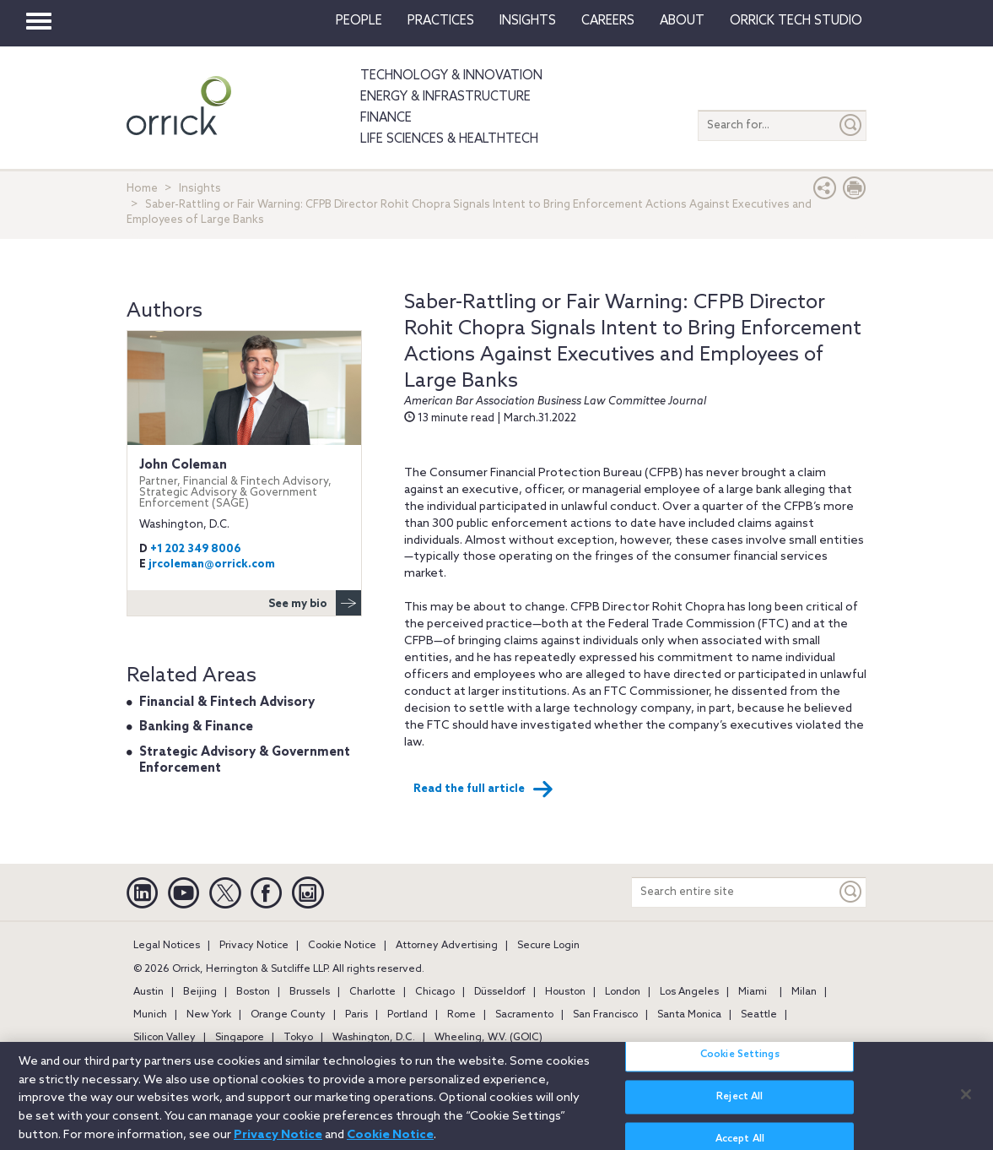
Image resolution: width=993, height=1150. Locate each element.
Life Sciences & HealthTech (449, 139)
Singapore (239, 1038)
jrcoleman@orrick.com (211, 564)
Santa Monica (689, 1015)
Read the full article (483, 789)
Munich (150, 1015)
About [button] (682, 21)
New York (208, 1015)
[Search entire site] (734, 892)
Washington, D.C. (373, 1038)
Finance (386, 118)
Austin (148, 992)
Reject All (739, 1107)
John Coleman (244, 484)
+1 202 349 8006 (195, 549)
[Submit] (851, 125)
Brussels (309, 992)
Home (142, 188)
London (622, 992)
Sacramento (524, 1015)
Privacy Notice (254, 946)
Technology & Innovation (451, 76)
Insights (200, 188)
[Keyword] (851, 892)
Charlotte (372, 992)
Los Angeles (689, 992)
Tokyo (298, 1038)
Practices (440, 21)
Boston (253, 992)
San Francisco (605, 1015)
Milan (804, 992)
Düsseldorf (500, 992)
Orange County (288, 1015)
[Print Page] (854, 192)
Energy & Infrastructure (445, 97)
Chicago (435, 992)
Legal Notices (166, 946)
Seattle (759, 1015)
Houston (565, 992)
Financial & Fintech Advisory (227, 702)
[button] (825, 192)
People (359, 21)
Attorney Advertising (447, 946)
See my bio (314, 603)
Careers (607, 21)
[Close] (966, 1103)
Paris (356, 1015)
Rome (461, 1015)
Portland (407, 1015)
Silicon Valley (164, 1038)
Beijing (200, 992)
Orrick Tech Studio (796, 21)
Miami (752, 992)
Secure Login (548, 946)
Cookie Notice (342, 946)
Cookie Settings (740, 1065)
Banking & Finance (196, 727)
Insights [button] (527, 21)
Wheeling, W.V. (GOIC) (488, 1038)
